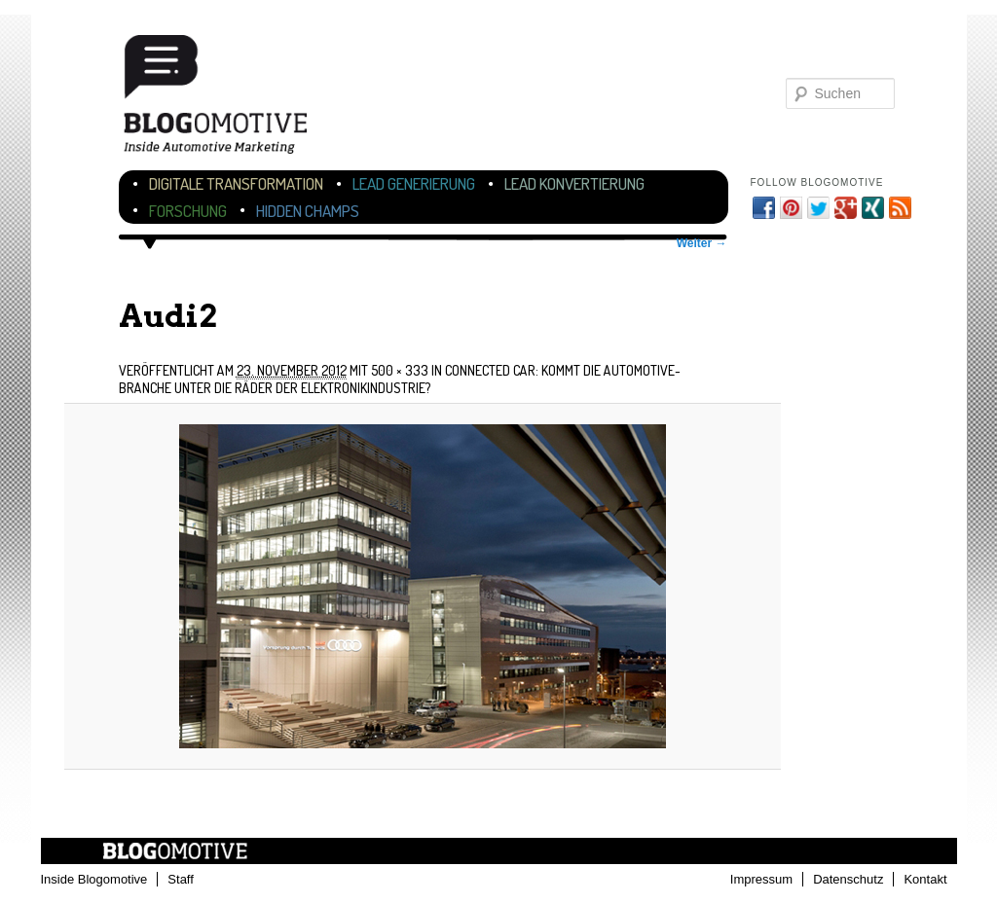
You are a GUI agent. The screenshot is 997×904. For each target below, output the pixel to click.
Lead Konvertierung (574, 183)
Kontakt (925, 879)
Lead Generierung (413, 183)
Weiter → (702, 243)
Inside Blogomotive (94, 879)
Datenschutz (848, 879)
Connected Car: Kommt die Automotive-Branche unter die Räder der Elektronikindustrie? (400, 379)
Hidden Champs (307, 210)
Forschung (188, 210)
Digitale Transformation (236, 183)
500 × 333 (399, 370)
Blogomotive (228, 99)
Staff (180, 879)
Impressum (761, 879)
